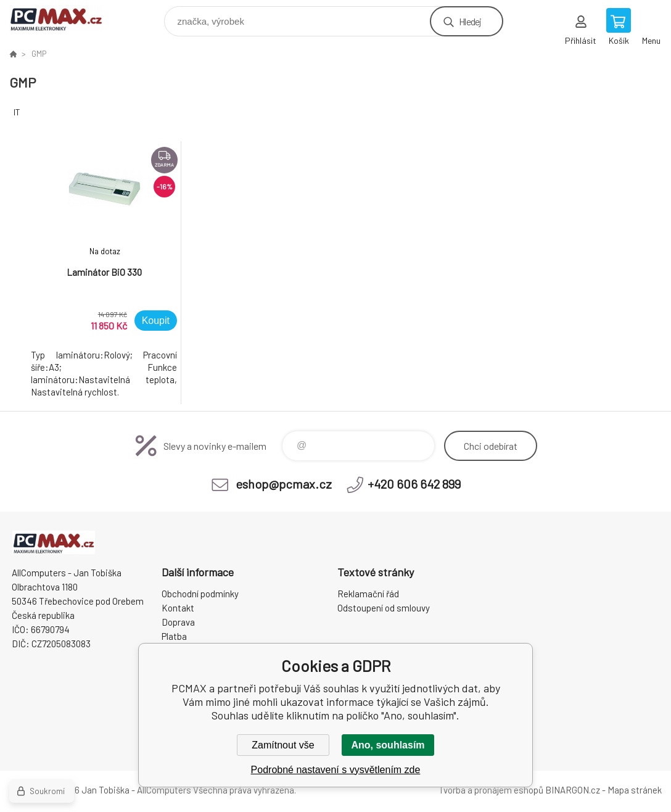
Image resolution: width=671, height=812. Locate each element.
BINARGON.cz (572, 789)
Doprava (178, 622)
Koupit (156, 320)
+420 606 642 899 (414, 483)
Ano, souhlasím (387, 745)
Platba (174, 636)
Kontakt (178, 607)
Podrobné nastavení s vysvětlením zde (336, 769)
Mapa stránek (634, 789)
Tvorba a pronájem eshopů (490, 789)
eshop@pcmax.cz (284, 483)
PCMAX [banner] (63, 18)
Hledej (470, 21)
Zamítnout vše (283, 745)
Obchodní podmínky (200, 593)
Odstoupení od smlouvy (383, 607)
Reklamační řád (368, 593)
